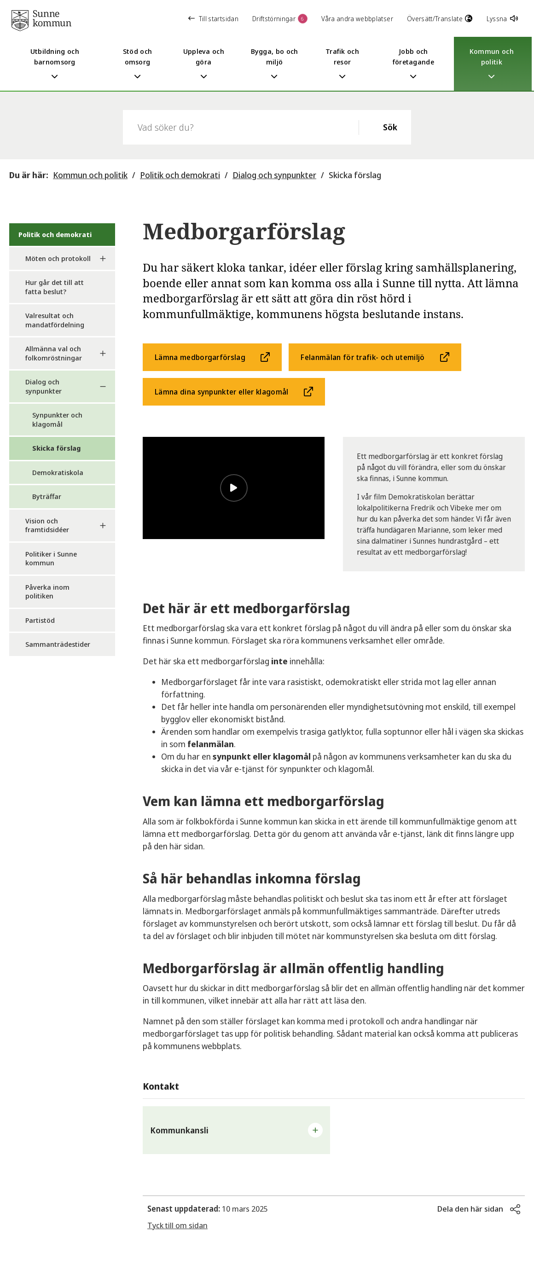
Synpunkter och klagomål (57, 419)
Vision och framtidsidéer (47, 525)
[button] (236, 1130)
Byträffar (46, 496)
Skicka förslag (355, 174)
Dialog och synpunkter (274, 174)
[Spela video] (234, 488)
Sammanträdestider (57, 644)
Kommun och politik (90, 174)
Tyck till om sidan (177, 1225)
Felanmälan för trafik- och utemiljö (362, 357)
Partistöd (40, 620)
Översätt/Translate (440, 18)
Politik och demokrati (180, 174)
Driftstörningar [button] (280, 18)
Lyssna (502, 18)
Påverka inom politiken (47, 591)
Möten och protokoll (58, 258)
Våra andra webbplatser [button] (357, 18)
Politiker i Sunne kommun (51, 558)
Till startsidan (213, 18)
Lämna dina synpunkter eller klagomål (222, 392)
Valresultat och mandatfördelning (54, 320)
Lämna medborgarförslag (200, 357)
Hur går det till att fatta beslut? (54, 287)
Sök (390, 127)
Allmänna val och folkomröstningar (53, 353)
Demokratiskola (57, 472)
